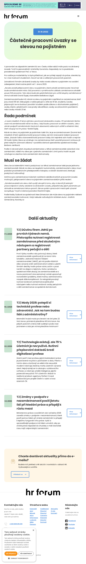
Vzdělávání (44, 509)
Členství (43, 511)
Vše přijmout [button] (11, 554)
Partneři (43, 522)
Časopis (33, 524)
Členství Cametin (43, 514)
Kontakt (54, 513)
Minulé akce (32, 514)
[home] (16, 16)
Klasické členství (43, 519)
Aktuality (54, 509)
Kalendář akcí (33, 510)
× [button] (33, 530)
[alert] (19, 545)
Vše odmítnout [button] (26, 554)
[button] (78, 16)
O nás (53, 511)
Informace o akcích (34, 519)
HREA (31, 522)
